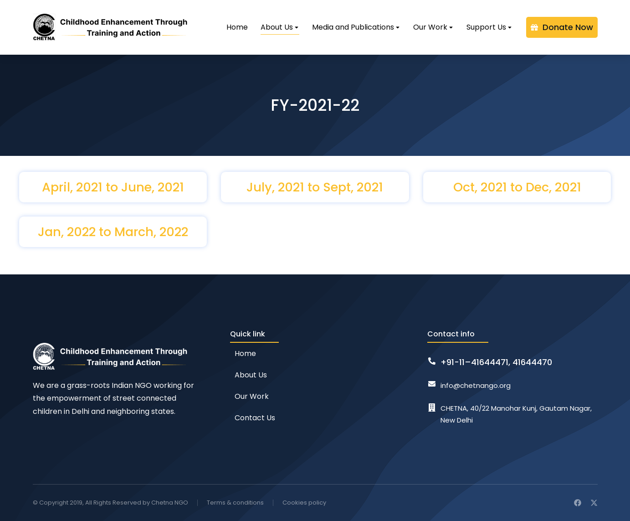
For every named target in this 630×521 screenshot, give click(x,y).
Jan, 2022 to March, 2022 (113, 231)
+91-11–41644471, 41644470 (496, 362)
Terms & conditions (235, 502)
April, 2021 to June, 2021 (113, 187)
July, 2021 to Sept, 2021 (314, 187)
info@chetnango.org (475, 385)
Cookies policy (304, 502)
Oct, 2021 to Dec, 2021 (517, 187)
